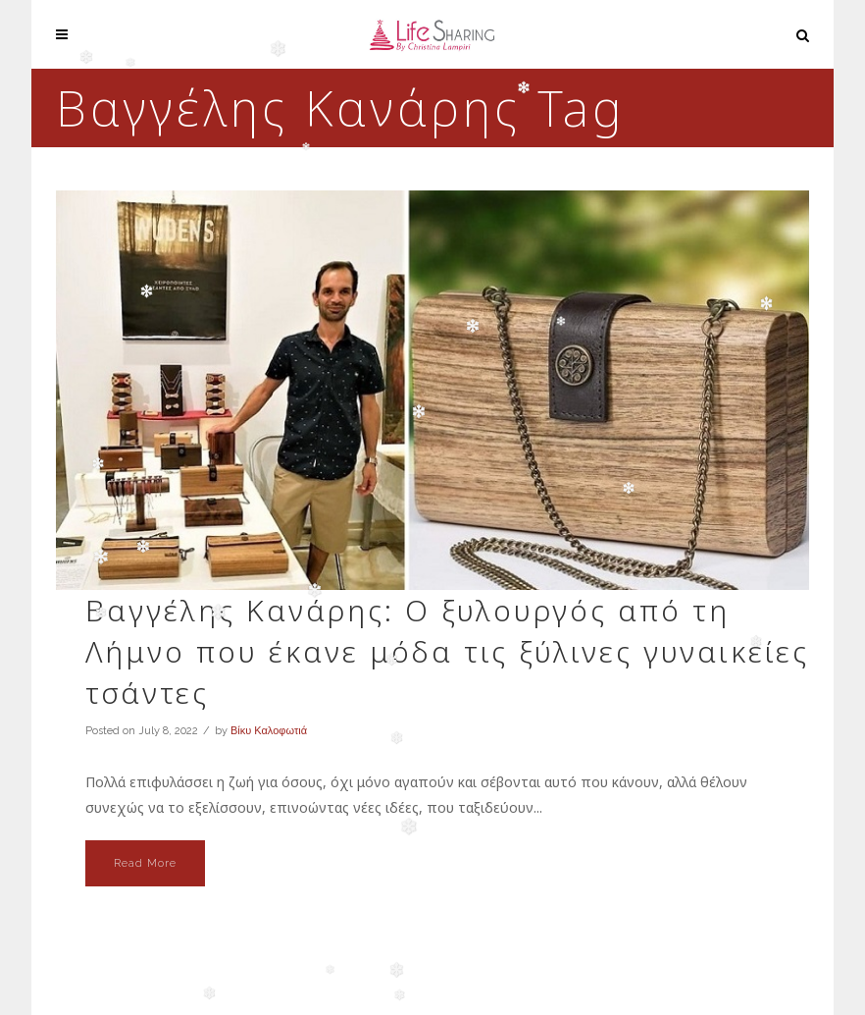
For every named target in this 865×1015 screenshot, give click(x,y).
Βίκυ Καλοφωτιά (268, 730)
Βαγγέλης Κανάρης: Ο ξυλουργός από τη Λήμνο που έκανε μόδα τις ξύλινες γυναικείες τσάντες (447, 651)
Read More (145, 863)
